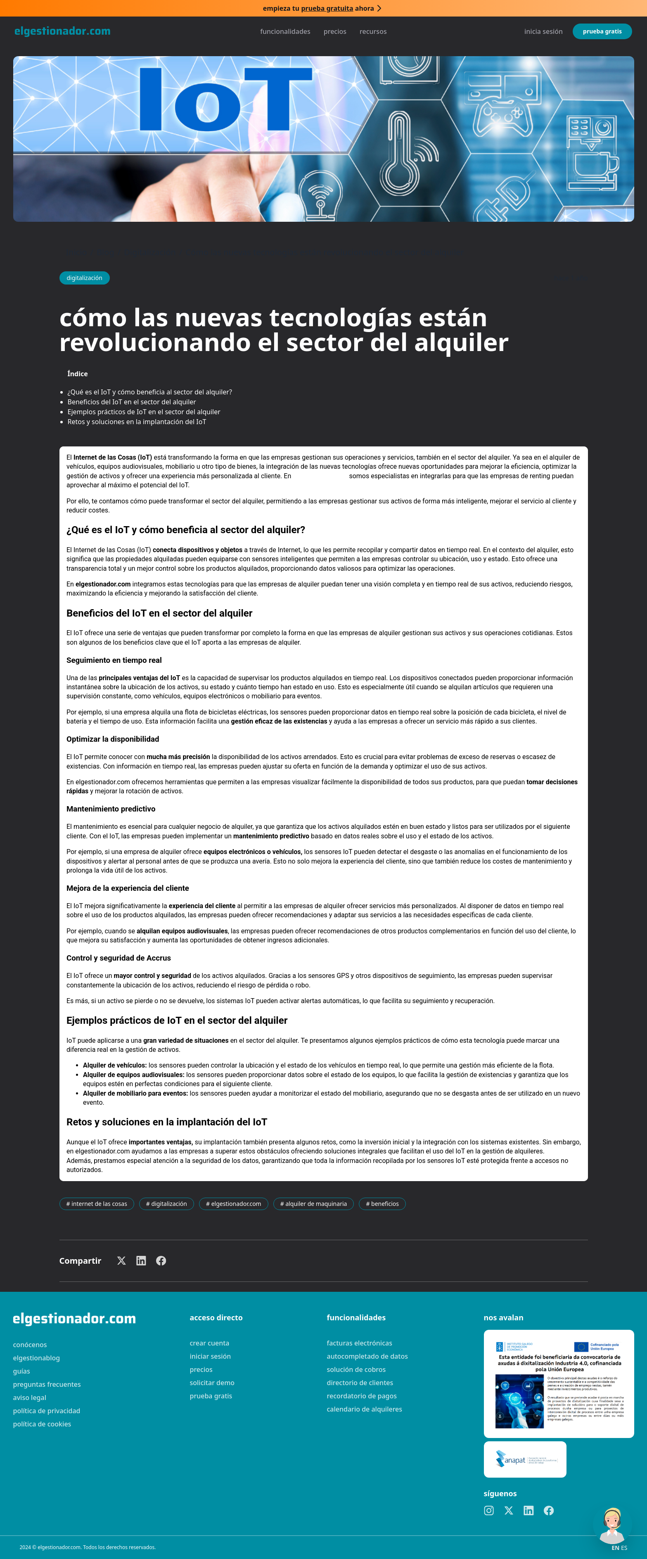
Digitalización (150, 252)
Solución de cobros (356, 1369)
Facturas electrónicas (359, 1343)
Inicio (76, 252)
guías (21, 1371)
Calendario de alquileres (365, 1409)
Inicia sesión (543, 31)
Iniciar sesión (210, 1356)
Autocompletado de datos (367, 1356)
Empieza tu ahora (318, 8)
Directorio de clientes (360, 1382)
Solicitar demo (212, 1382)
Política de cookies (42, 1423)
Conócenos (30, 1344)
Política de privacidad (47, 1410)
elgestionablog (36, 1357)
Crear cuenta (210, 1343)
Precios (335, 31)
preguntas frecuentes (47, 1384)
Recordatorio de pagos (362, 1395)
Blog (105, 252)
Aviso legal (30, 1397)
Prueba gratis (602, 31)
